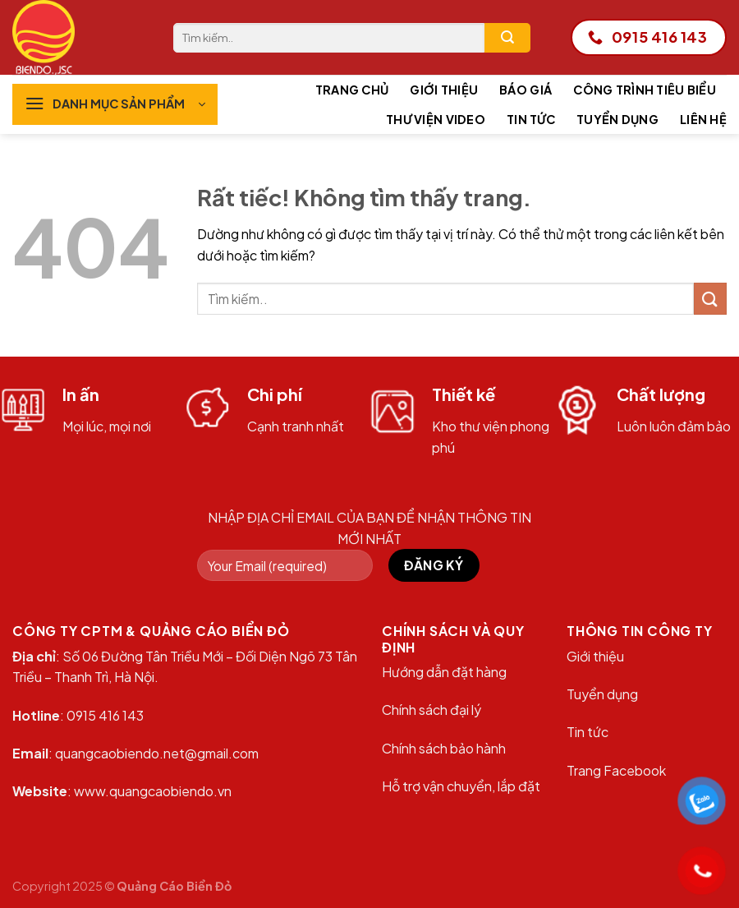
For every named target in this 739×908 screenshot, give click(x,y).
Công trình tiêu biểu (644, 89)
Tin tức (531, 119)
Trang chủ (352, 89)
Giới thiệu (444, 89)
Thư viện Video (435, 119)
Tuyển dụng (617, 119)
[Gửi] (507, 38)
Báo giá (525, 89)
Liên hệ (703, 119)
